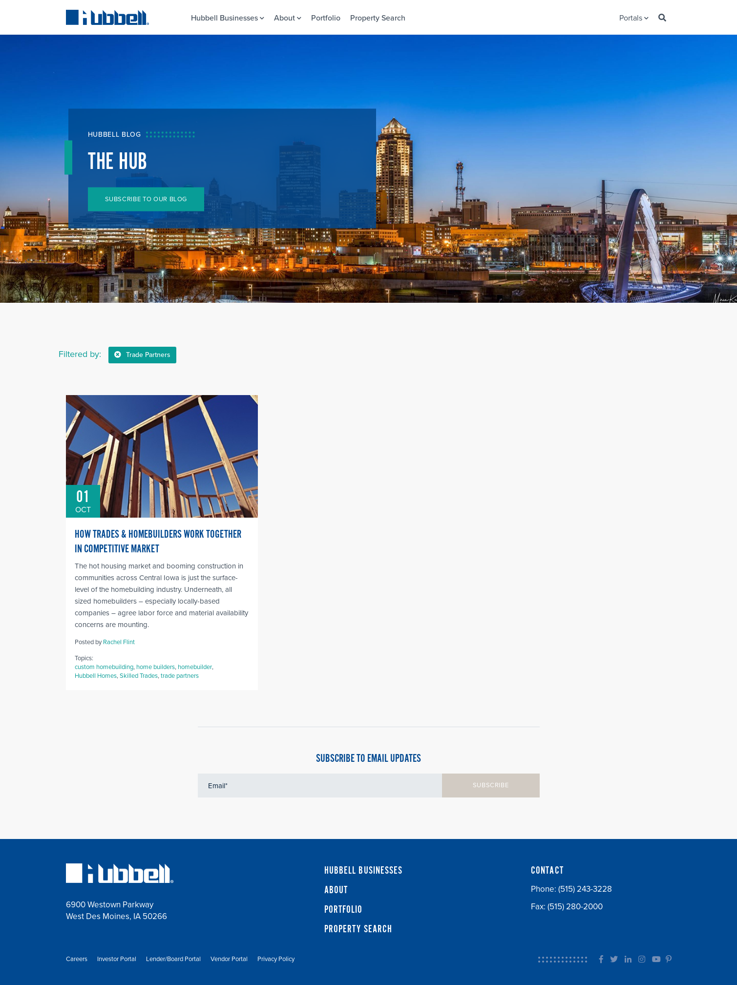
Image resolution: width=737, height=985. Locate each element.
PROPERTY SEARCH (358, 929)
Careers (76, 959)
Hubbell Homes (96, 676)
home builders (155, 667)
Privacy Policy (276, 959)
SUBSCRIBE (491, 785)
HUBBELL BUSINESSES (363, 870)
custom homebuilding (104, 667)
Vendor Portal (229, 959)
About (287, 18)
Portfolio (325, 18)
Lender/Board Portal (173, 959)
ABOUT (336, 890)
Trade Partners (142, 355)
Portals (634, 18)
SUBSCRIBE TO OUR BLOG (146, 199)
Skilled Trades (139, 676)
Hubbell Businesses (227, 18)
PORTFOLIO (343, 909)
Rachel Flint (119, 642)
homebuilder (195, 667)
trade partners (180, 676)
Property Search (377, 18)
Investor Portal (116, 959)
